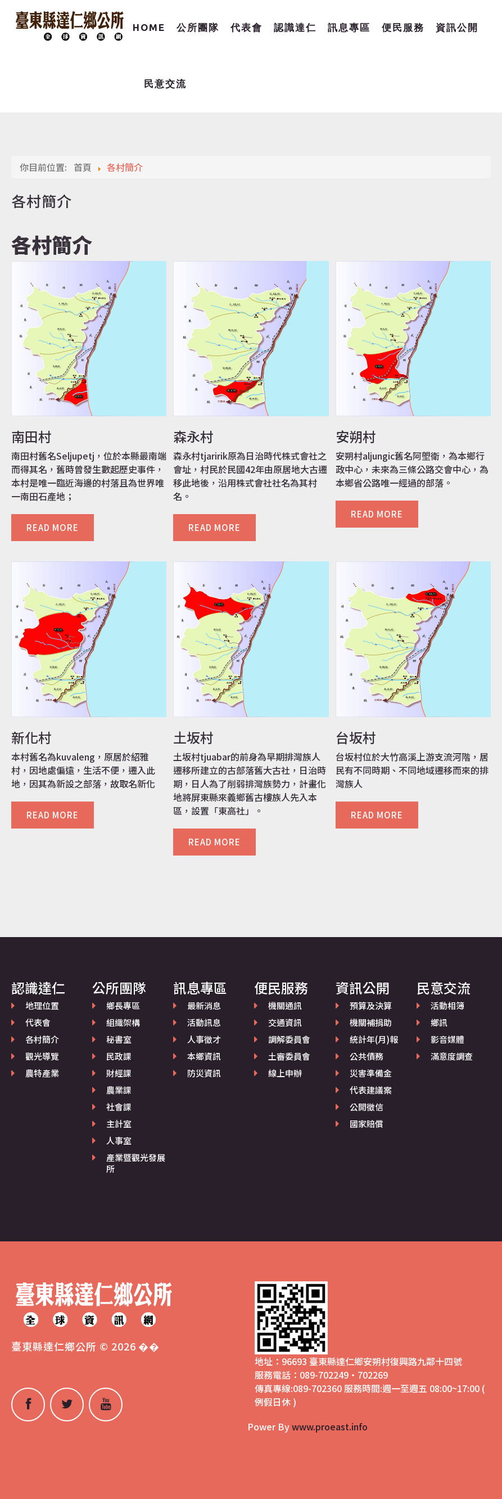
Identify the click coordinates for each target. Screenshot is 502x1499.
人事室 (119, 1140)
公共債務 (366, 1056)
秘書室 (119, 1039)
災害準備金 (371, 1073)
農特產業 (42, 1073)
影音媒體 (447, 1039)
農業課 (119, 1090)
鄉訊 (439, 1022)
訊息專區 (349, 27)
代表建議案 (371, 1090)
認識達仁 (295, 27)
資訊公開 (457, 27)
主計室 (119, 1123)
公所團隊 (198, 27)
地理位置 (42, 1005)
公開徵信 (366, 1107)
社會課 (119, 1107)
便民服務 (403, 27)
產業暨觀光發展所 (135, 1162)
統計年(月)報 (374, 1039)
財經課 (119, 1073)
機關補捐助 (371, 1022)
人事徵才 (204, 1039)
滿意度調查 (452, 1056)
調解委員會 (289, 1039)
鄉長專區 (123, 1005)
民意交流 (165, 83)
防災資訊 (204, 1073)
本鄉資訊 (204, 1056)
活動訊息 (204, 1022)
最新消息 (204, 1005)
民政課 (119, 1056)
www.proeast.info (330, 1426)
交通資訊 (285, 1022)
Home (149, 27)
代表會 (246, 27)
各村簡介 (42, 1039)
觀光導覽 (42, 1056)
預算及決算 (371, 1005)
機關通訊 (285, 1005)
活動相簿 (447, 1005)
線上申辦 (285, 1073)
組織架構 (123, 1022)
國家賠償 (366, 1123)
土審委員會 (289, 1056)
